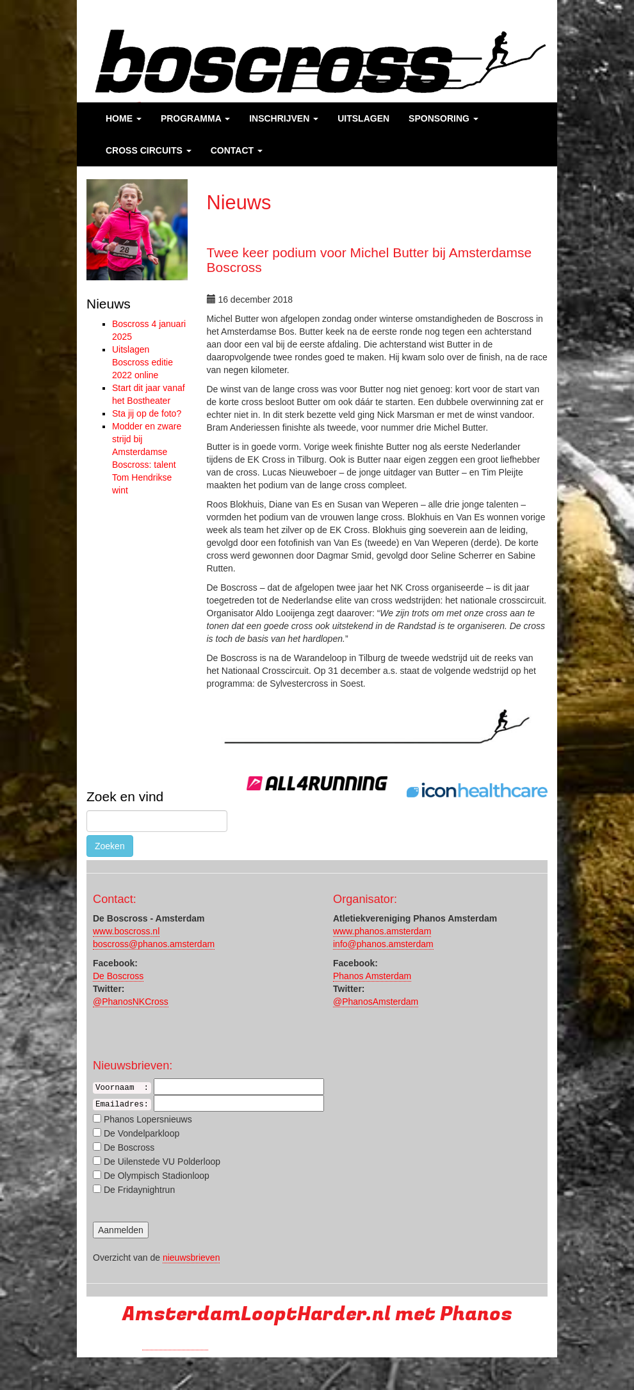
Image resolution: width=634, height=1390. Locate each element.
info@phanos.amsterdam (383, 944)
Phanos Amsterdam (372, 976)
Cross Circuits (148, 150)
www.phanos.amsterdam (382, 931)
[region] (137, 229)
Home (124, 118)
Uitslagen (363, 118)
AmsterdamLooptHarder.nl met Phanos (317, 1314)
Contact (237, 150)
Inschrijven (283, 118)
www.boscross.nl (126, 931)
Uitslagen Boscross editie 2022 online (142, 362)
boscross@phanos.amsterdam (154, 944)
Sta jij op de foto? (146, 413)
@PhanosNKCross (130, 1001)
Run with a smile (175, 1344)
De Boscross (118, 976)
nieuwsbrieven (191, 1257)
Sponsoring (443, 118)
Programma (195, 118)
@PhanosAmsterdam (375, 1001)
